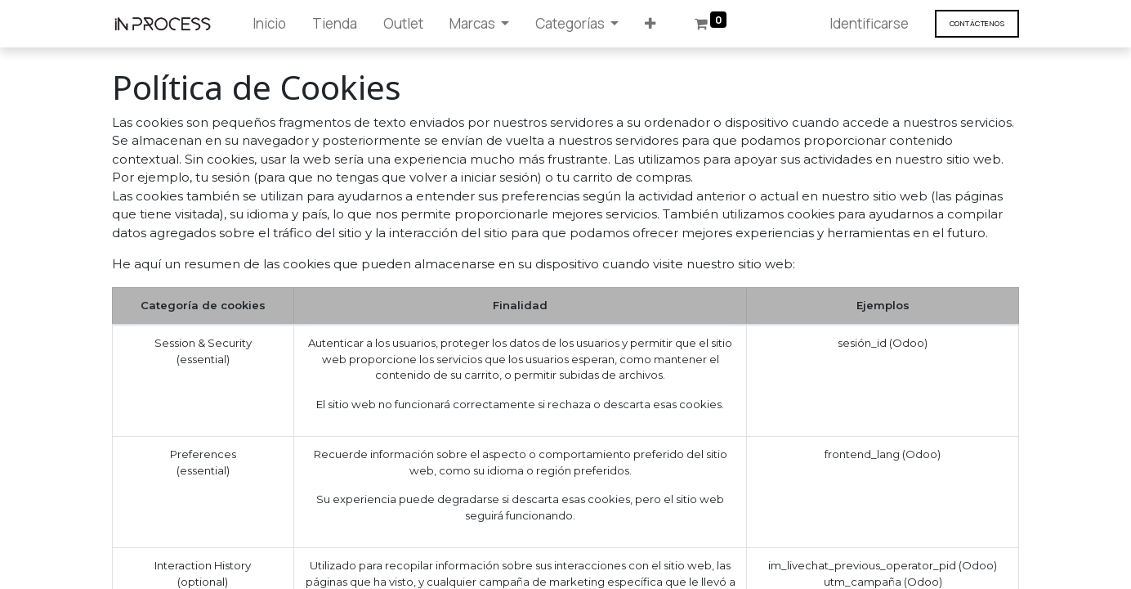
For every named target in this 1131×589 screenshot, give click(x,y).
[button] (650, 23)
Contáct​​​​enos (977, 23)
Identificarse (869, 23)
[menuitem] (269, 23)
